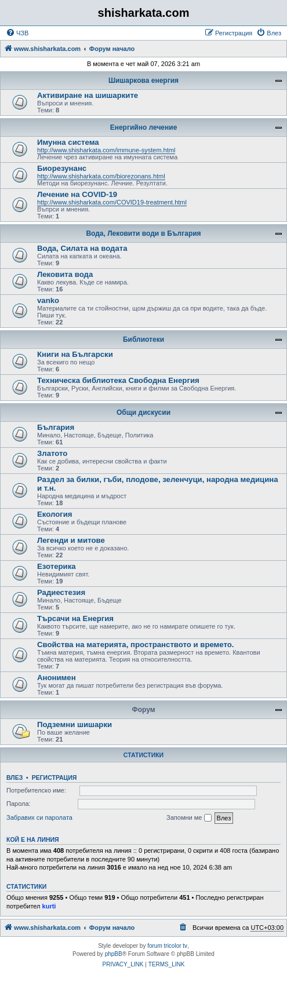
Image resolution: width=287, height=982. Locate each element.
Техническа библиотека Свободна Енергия (118, 380)
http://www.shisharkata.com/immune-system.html (106, 150)
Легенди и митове (71, 540)
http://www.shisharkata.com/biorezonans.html (101, 176)
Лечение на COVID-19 (77, 194)
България (55, 427)
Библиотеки (143, 339)
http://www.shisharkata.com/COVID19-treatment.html (112, 202)
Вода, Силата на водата (82, 248)
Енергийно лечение (143, 127)
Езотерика (56, 566)
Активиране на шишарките (87, 95)
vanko (48, 300)
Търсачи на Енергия (75, 618)
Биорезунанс (61, 168)
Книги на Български (75, 354)
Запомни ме (188, 818)
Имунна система (68, 142)
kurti (49, 906)
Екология (54, 514)
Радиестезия (61, 592)
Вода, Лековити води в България (143, 233)
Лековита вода (65, 274)
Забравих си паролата (39, 817)
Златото (52, 453)
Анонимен (56, 677)
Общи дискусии (143, 412)
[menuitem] (17, 33)
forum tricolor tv (167, 946)
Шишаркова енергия (143, 80)
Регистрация (54, 777)
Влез (14, 777)
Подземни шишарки (74, 724)
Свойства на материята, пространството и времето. (135, 644)
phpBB (113, 954)
